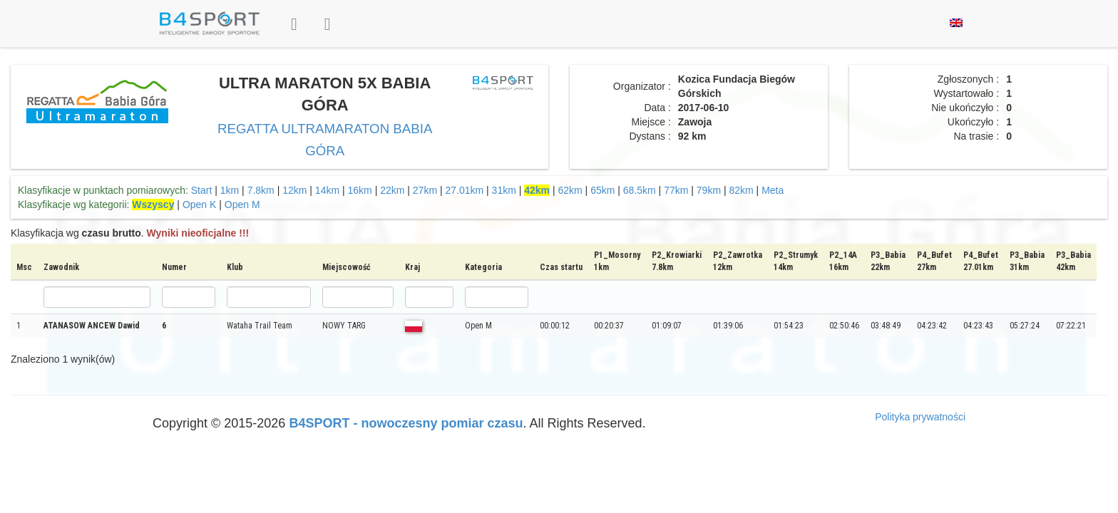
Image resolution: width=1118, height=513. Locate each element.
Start (201, 190)
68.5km (639, 190)
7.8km (261, 190)
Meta (772, 190)
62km (570, 190)
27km (425, 190)
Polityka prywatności (920, 417)
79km (709, 190)
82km (741, 190)
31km (504, 190)
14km (327, 190)
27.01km (464, 190)
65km (602, 190)
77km (676, 190)
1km (229, 190)
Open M (242, 204)
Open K (199, 204)
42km (537, 190)
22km (392, 190)
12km (294, 190)
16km (360, 190)
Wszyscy (153, 204)
